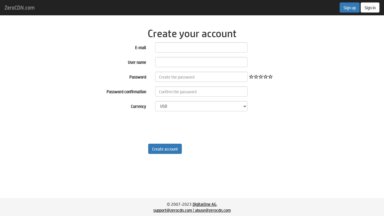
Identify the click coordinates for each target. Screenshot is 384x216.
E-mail (140, 47)
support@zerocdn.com (172, 210)
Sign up (350, 7)
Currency (138, 106)
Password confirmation (126, 91)
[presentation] (200, 127)
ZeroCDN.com (19, 7)
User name (137, 62)
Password (137, 77)
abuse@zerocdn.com (213, 210)
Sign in (370, 7)
